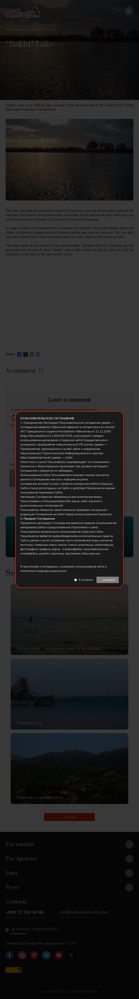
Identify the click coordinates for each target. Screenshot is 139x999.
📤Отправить (107, 579)
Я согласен (86, 580)
